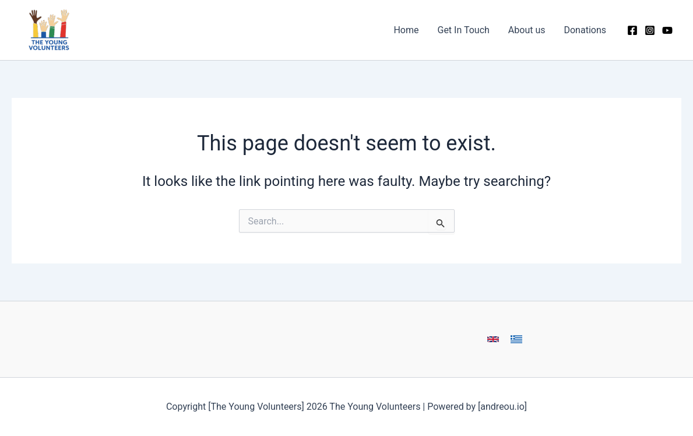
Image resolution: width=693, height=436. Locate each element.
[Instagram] (650, 30)
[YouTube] (667, 30)
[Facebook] (632, 30)
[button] (493, 339)
